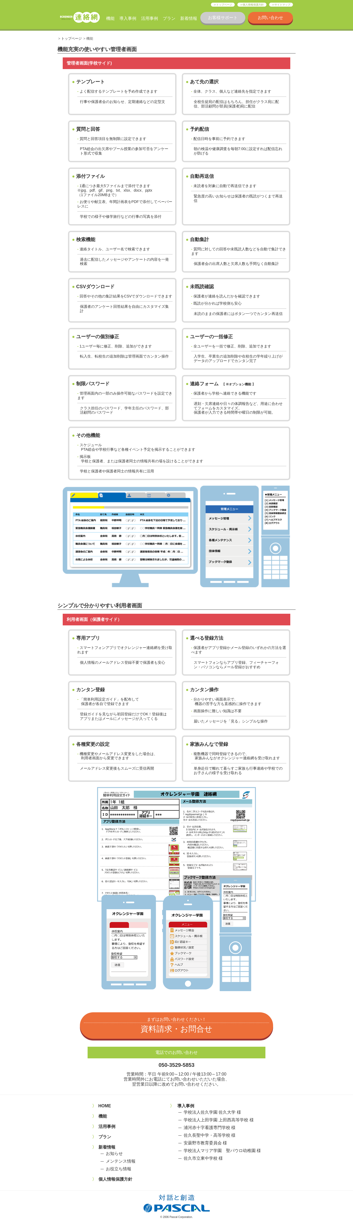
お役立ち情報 (118, 1169)
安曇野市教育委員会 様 (205, 1143)
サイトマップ (282, 4)
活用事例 (149, 18)
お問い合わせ (270, 17)
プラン (169, 18)
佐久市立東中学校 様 (203, 1158)
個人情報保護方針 (253, 4)
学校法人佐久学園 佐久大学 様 (212, 1112)
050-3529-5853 (176, 1065)
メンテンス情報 (120, 1161)
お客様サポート (223, 17)
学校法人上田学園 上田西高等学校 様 (219, 1120)
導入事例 (127, 18)
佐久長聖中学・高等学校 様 (210, 1135)
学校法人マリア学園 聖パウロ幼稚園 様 (222, 1150)
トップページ (224, 4)
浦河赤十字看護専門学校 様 (210, 1127)
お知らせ (114, 1153)
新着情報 (188, 18)
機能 (110, 18)
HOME (104, 1106)
